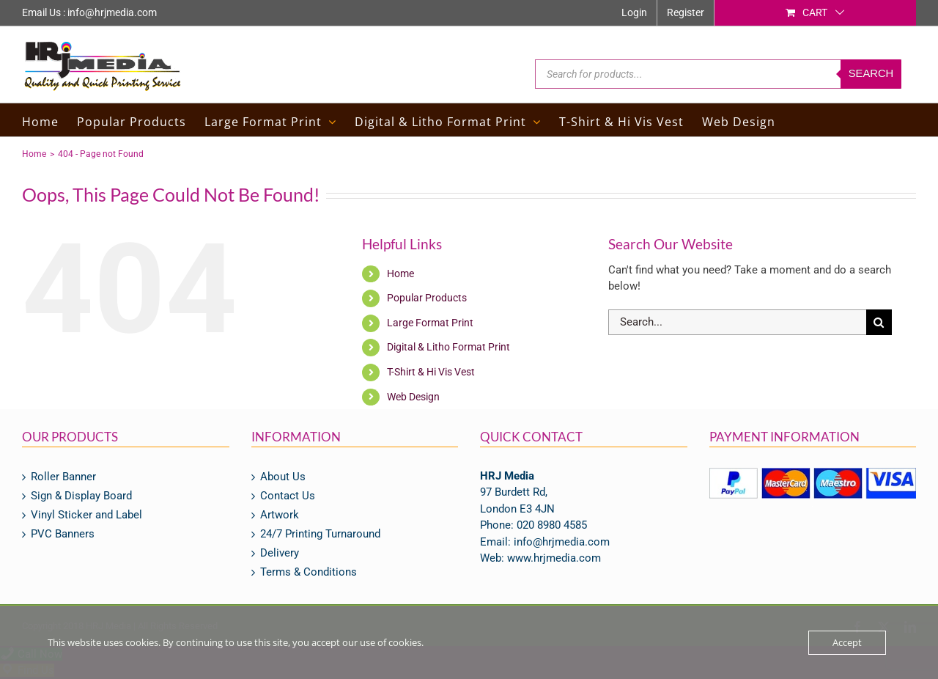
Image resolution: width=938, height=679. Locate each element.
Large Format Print (430, 323)
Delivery (279, 553)
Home (400, 273)
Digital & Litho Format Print (448, 347)
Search (871, 73)
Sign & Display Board (81, 496)
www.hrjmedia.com (554, 558)
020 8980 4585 (552, 525)
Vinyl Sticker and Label (86, 515)
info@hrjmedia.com (562, 541)
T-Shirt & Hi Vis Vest (431, 372)
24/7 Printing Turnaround (320, 534)
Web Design (413, 397)
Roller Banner (63, 476)
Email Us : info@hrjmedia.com (89, 12)
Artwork (279, 515)
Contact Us (287, 496)
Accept (847, 642)
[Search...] (737, 322)
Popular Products (427, 298)
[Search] (879, 322)
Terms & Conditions (308, 572)
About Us (283, 476)
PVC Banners (63, 534)
